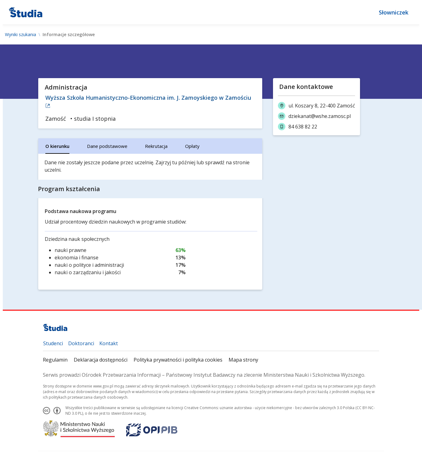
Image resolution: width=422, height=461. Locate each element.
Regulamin (55, 359)
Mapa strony (243, 359)
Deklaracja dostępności (100, 359)
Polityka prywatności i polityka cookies (178, 359)
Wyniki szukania (20, 34)
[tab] (57, 146)
